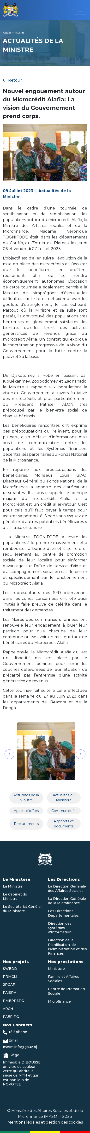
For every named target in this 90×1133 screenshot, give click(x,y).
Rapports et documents (64, 823)
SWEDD (10, 968)
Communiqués (63, 811)
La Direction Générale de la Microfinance (67, 900)
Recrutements (26, 824)
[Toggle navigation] (80, 10)
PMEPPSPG (13, 1001)
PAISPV (9, 992)
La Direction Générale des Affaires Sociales (67, 888)
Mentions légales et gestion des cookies (45, 1122)
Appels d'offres (26, 811)
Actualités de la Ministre (26, 797)
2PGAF (9, 984)
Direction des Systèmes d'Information (60, 927)
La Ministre (13, 886)
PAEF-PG (11, 1016)
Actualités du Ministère (64, 797)
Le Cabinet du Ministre (15, 896)
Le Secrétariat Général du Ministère (22, 908)
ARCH (8, 1009)
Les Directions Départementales (63, 913)
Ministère (56, 968)
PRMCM (10, 976)
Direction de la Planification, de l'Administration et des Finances (67, 947)
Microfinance (59, 1001)
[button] (9, 754)
